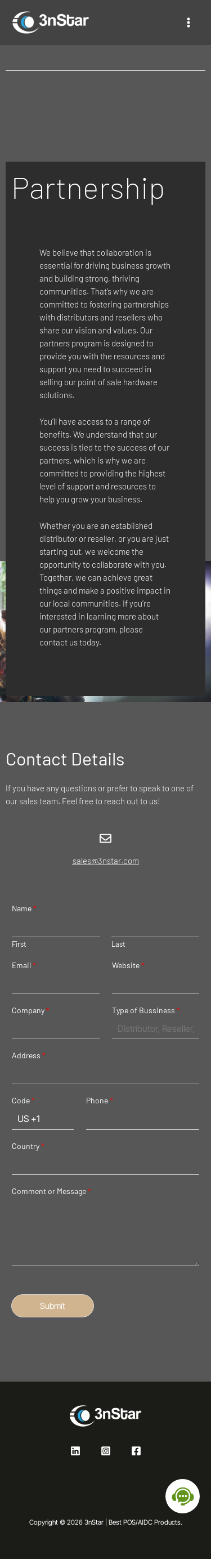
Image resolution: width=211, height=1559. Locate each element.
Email (24, 965)
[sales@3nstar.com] (105, 838)
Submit (52, 1305)
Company (31, 1010)
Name (24, 908)
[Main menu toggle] (188, 22)
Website (128, 965)
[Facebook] (136, 1451)
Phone (99, 1100)
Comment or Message (51, 1191)
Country (28, 1146)
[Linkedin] (75, 1451)
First (19, 943)
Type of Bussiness (146, 1010)
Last (118, 943)
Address (29, 1055)
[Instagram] (106, 1451)
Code (23, 1100)
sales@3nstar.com (106, 861)
